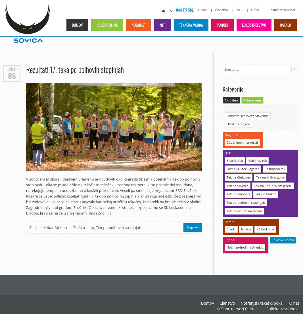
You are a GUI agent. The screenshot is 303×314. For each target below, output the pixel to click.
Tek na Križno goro (269, 175)
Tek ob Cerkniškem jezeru (272, 184)
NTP (240, 10)
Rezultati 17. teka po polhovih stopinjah (74, 69)
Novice (246, 226)
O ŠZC (256, 10)
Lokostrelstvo (254, 24)
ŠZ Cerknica (264, 226)
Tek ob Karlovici (238, 192)
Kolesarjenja (104, 24)
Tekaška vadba (190, 24)
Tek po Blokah (265, 192)
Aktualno (85, 227)
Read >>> (193, 227)
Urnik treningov (238, 123)
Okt (12, 69)
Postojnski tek (274, 167)
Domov (74, 24)
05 (12, 75)
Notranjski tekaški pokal (263, 299)
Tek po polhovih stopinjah (117, 227)
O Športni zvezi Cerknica (241, 305)
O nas (204, 10)
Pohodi (221, 24)
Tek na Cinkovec (238, 175)
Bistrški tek (235, 159)
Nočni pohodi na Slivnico (244, 244)
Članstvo (223, 10)
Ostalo (285, 24)
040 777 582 (186, 10)
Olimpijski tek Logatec (242, 167)
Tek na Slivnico (237, 184)
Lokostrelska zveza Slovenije (247, 115)
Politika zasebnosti (282, 10)
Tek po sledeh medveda (244, 208)
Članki (231, 226)
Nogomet (136, 24)
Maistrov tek (257, 159)
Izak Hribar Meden (50, 227)
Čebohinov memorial (242, 141)
